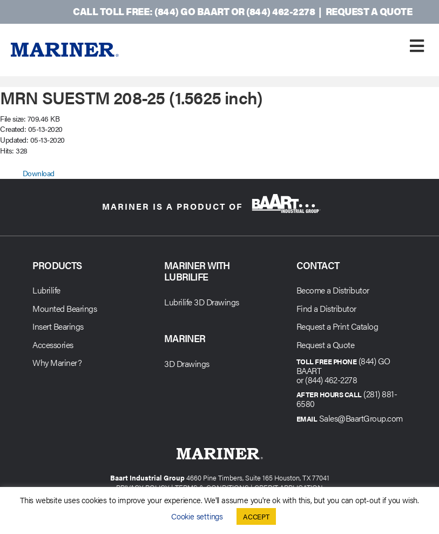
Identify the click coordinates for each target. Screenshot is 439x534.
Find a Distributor (326, 308)
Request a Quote (369, 11)
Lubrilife (46, 290)
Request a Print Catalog (337, 326)
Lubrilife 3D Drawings (201, 302)
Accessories (52, 344)
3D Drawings (187, 363)
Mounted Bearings (64, 308)
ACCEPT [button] (256, 516)
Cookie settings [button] (197, 516)
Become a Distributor (332, 290)
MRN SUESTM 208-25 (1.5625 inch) (131, 97)
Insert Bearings (58, 326)
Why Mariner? (57, 362)
